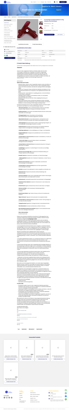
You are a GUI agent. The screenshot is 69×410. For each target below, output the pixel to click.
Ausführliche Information (23, 44)
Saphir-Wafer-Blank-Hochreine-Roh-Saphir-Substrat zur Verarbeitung (11, 379)
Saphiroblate (24, 329)
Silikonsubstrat (31, 329)
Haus (32, 2)
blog (45, 2)
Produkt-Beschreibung (37, 44)
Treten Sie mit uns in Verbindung (22, 401)
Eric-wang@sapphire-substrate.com (12, 51)
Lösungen (21, 397)
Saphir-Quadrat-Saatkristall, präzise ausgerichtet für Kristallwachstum (26, 357)
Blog (20, 399)
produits (38, 2)
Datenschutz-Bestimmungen (8, 408)
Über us (34, 2)
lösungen (42, 2)
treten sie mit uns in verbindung (49, 2)
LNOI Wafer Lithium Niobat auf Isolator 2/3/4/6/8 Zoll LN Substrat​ (58, 357)
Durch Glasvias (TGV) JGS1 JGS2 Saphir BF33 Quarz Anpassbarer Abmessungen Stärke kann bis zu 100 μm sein (42, 357)
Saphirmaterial (39, 329)
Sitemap (15, 408)
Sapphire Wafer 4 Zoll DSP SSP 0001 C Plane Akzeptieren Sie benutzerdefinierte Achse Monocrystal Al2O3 (10, 357)
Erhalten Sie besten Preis (49, 34)
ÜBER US (20, 393)
